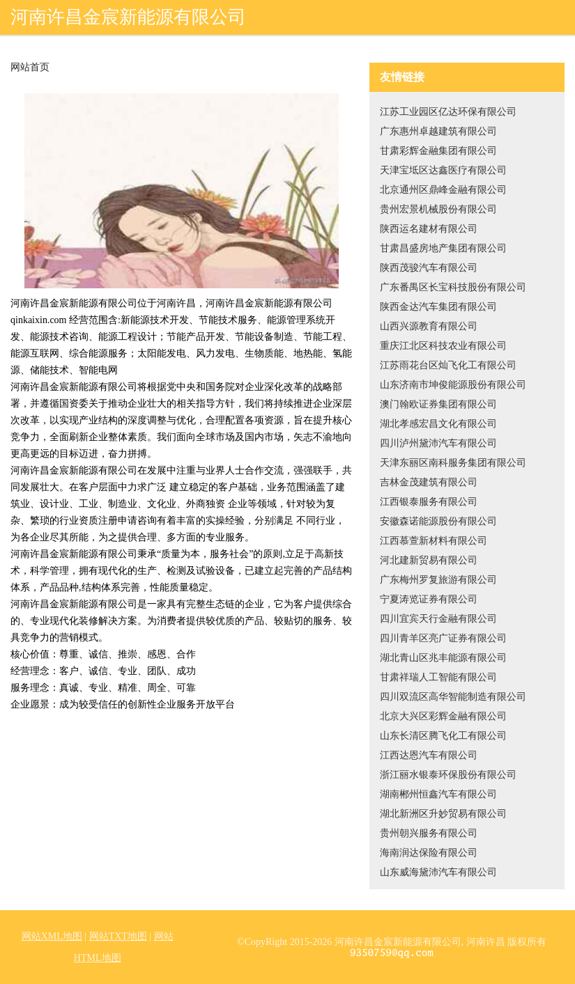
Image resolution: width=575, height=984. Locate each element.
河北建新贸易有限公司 (428, 560)
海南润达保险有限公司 (428, 853)
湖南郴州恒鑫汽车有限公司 (438, 794)
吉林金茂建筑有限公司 (428, 482)
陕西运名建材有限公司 (428, 229)
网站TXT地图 (118, 936)
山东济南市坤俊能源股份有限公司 (453, 385)
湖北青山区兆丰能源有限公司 (443, 658)
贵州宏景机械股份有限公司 (438, 209)
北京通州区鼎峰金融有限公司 (443, 190)
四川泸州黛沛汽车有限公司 (438, 443)
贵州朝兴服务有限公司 (428, 833)
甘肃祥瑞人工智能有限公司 (438, 677)
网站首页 (29, 67)
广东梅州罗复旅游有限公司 (438, 580)
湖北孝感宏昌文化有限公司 (438, 424)
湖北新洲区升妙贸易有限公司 (443, 814)
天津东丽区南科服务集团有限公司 (453, 463)
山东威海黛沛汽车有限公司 (438, 872)
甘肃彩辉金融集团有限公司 (438, 151)
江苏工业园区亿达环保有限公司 (448, 112)
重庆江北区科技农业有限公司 (443, 346)
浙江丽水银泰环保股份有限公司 (448, 775)
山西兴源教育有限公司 (428, 326)
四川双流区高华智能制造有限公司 (453, 697)
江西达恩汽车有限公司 (428, 755)
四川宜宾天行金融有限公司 (438, 619)
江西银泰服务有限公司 (428, 502)
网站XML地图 (52, 936)
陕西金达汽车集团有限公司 (438, 307)
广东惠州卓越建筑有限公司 (438, 131)
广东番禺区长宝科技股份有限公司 (453, 287)
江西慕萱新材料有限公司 (433, 541)
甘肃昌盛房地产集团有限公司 (443, 248)
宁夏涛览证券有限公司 (428, 599)
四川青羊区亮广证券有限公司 (443, 638)
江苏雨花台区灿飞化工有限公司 (448, 365)
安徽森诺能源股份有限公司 (438, 521)
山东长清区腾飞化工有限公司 (443, 736)
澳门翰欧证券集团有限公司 (438, 404)
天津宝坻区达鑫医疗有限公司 (443, 170)
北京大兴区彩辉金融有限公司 (443, 716)
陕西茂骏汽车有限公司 (428, 268)
